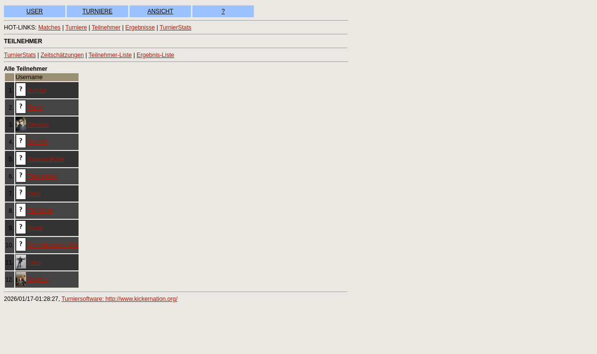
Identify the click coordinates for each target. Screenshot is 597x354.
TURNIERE (97, 11)
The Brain (40, 210)
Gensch (37, 142)
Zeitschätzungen (62, 55)
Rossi (34, 228)
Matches (49, 27)
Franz (35, 107)
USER (35, 11)
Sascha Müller (46, 159)
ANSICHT (160, 11)
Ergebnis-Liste (155, 55)
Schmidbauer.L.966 (52, 245)
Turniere (76, 27)
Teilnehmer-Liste (110, 55)
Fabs (34, 262)
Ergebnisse (140, 27)
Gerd (34, 193)
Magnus (38, 279)
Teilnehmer (106, 27)
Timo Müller (42, 176)
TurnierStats (175, 27)
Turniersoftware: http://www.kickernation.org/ (119, 298)
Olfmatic (38, 124)
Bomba (36, 90)
